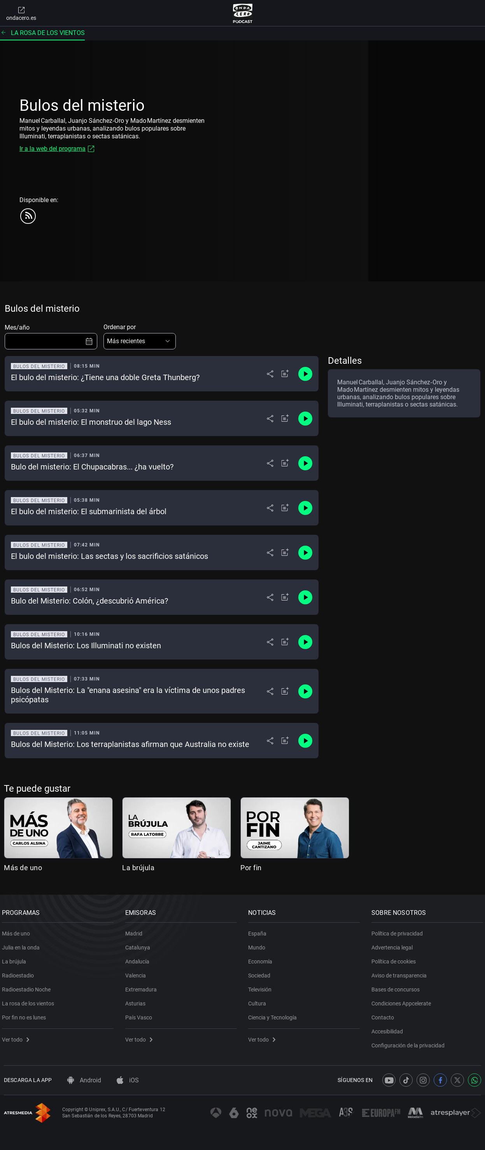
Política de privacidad (399, 931)
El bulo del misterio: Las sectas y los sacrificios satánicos (109, 556)
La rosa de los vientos (42, 33)
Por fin (251, 868)
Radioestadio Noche (28, 987)
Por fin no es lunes (26, 1015)
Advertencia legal (394, 945)
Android (84, 1080)
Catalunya (139, 945)
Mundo (259, 945)
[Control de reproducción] (305, 374)
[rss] (28, 216)
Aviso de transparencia (401, 973)
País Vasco (140, 1015)
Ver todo (17, 1037)
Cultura (259, 1001)
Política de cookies (395, 959)
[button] (139, 341)
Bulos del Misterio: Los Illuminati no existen (86, 645)
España (259, 931)
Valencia (137, 973)
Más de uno (23, 868)
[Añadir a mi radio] (285, 374)
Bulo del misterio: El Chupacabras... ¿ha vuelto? (92, 466)
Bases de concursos (397, 987)
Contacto (384, 1015)
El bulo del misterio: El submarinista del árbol (88, 511)
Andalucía (139, 959)
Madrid (135, 931)
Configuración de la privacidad (409, 1043)
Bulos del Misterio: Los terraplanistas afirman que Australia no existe (130, 744)
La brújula (138, 868)
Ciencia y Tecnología (274, 1015)
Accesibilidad (389, 1029)
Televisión (262, 987)
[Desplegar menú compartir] (270, 374)
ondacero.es (21, 13)
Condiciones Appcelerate (403, 1001)
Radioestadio (20, 973)
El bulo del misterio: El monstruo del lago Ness (91, 422)
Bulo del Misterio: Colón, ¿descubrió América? (89, 601)
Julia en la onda (23, 945)
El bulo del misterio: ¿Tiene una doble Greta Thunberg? (105, 377)
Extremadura (143, 987)
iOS (128, 1080)
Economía (262, 959)
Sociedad (261, 973)
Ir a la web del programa (52, 148)
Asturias (137, 1001)
